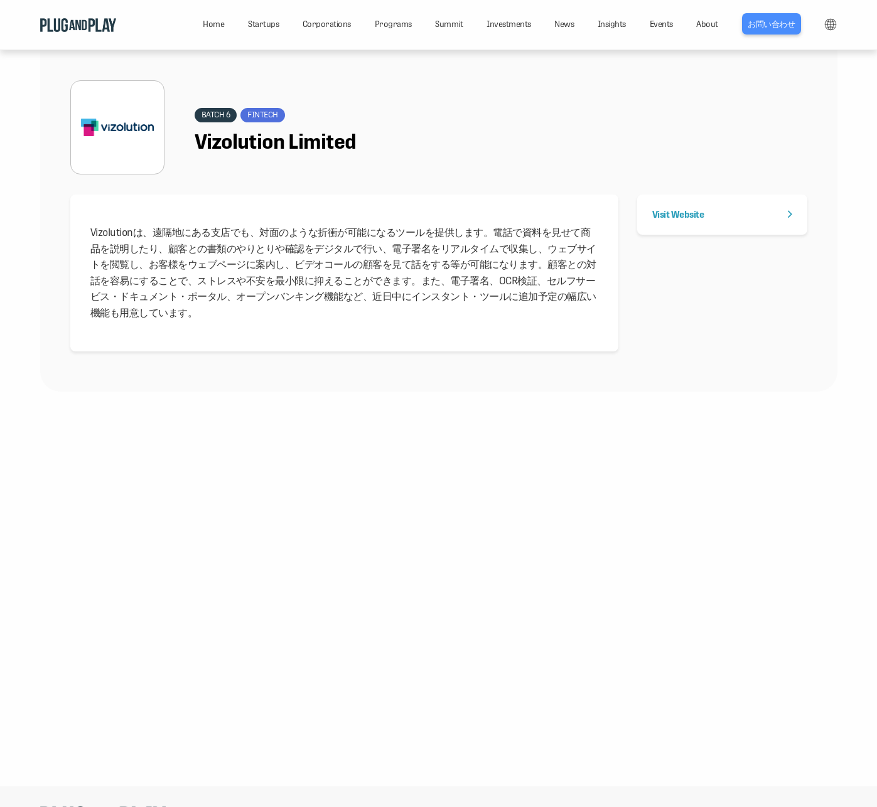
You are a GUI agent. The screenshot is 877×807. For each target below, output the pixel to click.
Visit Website (722, 214)
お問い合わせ (771, 24)
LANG (830, 24)
